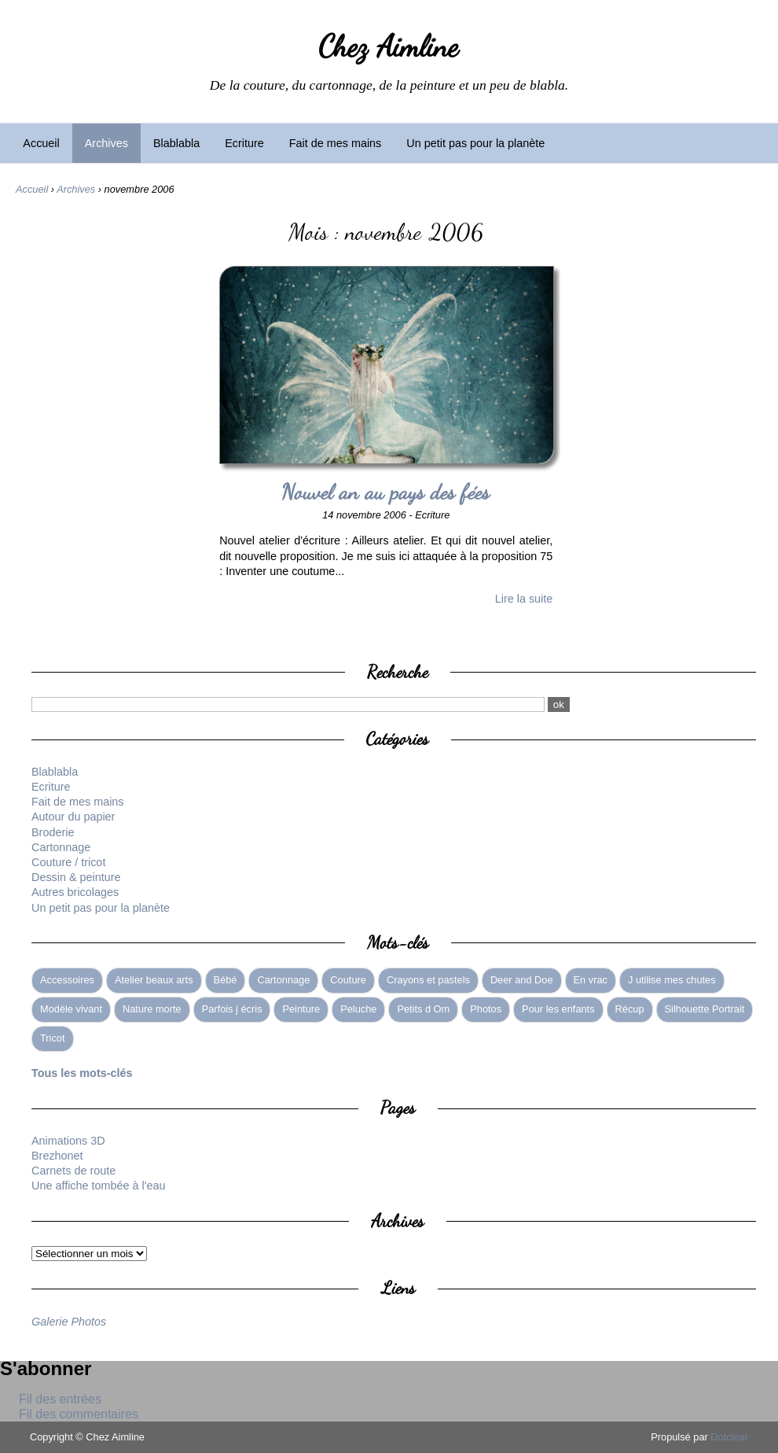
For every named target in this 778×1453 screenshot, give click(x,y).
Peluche (358, 1009)
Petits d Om (423, 1009)
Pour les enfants (558, 1009)
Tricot (52, 1038)
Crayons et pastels (428, 980)
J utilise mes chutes (672, 980)
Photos (485, 1009)
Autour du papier (73, 816)
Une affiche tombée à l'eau (98, 1185)
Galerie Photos (68, 1321)
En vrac (590, 980)
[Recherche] (288, 704)
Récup (629, 1009)
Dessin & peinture (76, 877)
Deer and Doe (521, 980)
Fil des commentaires (78, 1414)
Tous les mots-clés (82, 1073)
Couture (348, 980)
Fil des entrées (60, 1399)
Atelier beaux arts (154, 980)
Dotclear (729, 1437)
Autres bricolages (75, 892)
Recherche (397, 671)
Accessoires (67, 980)
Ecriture (244, 143)
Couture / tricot (68, 862)
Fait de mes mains (335, 143)
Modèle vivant (71, 1009)
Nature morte (152, 1009)
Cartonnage (60, 847)
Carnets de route (73, 1170)
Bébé (225, 980)
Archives (106, 143)
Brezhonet (57, 1155)
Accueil (41, 143)
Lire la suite (524, 598)
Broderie (52, 832)
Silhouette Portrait (705, 1009)
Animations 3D (68, 1140)
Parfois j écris (232, 1009)
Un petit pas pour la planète (475, 143)
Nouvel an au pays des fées (386, 492)
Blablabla (176, 143)
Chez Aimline (389, 46)
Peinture (301, 1009)
